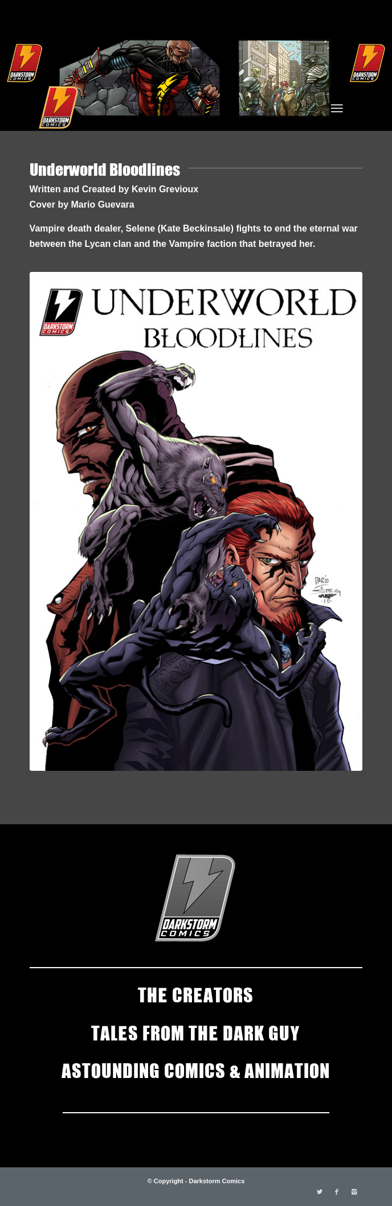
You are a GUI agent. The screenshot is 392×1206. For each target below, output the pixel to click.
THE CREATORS (196, 993)
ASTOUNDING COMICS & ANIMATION (196, 1069)
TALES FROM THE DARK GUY (195, 1031)
